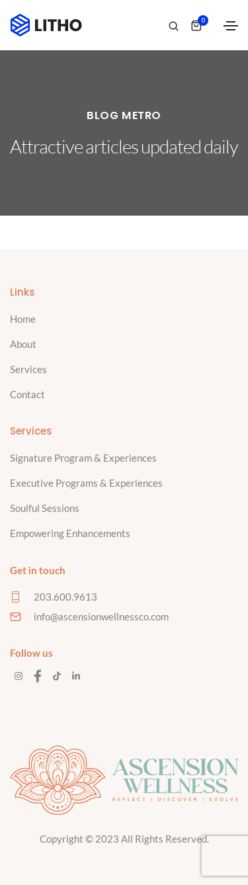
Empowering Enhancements (70, 533)
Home (23, 319)
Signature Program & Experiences (83, 458)
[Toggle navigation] (231, 25)
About (23, 344)
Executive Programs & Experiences (86, 483)
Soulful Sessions (44, 508)
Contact (27, 394)
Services (28, 369)
